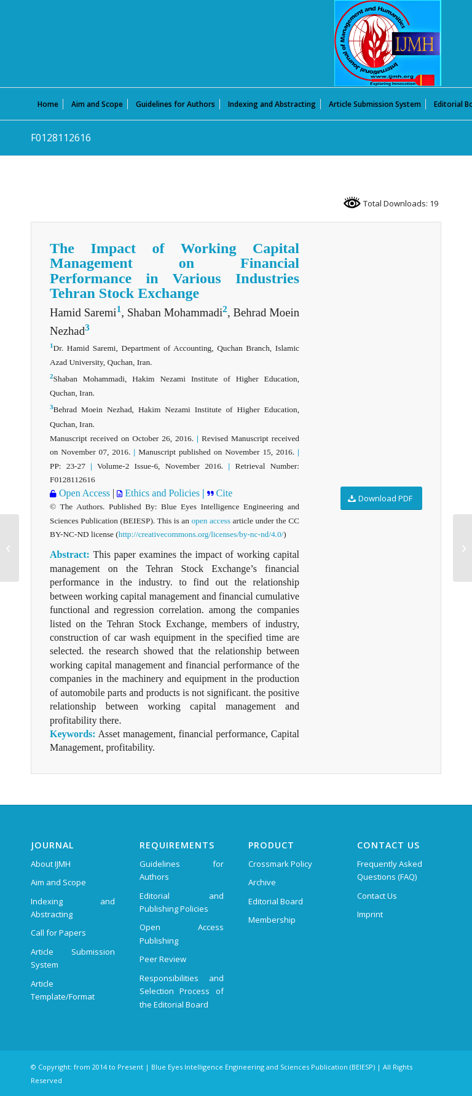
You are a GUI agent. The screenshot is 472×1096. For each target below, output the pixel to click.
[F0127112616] (9, 548)
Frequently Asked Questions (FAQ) (389, 870)
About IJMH (51, 863)
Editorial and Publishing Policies (182, 902)
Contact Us (377, 895)
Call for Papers (58, 932)
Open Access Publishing (182, 933)
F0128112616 (61, 137)
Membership (272, 919)
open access (210, 520)
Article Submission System (73, 958)
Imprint (370, 914)
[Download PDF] (381, 499)
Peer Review (163, 959)
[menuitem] (48, 103)
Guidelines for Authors (182, 870)
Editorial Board (275, 901)
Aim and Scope (58, 882)
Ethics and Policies (161, 493)
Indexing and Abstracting (73, 908)
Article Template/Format (63, 990)
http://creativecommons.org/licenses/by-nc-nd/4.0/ (201, 534)
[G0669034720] (462, 548)
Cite (223, 493)
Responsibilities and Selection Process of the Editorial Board (182, 991)
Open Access (83, 493)
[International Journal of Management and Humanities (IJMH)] (387, 43)
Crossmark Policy (280, 863)
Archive (262, 882)
